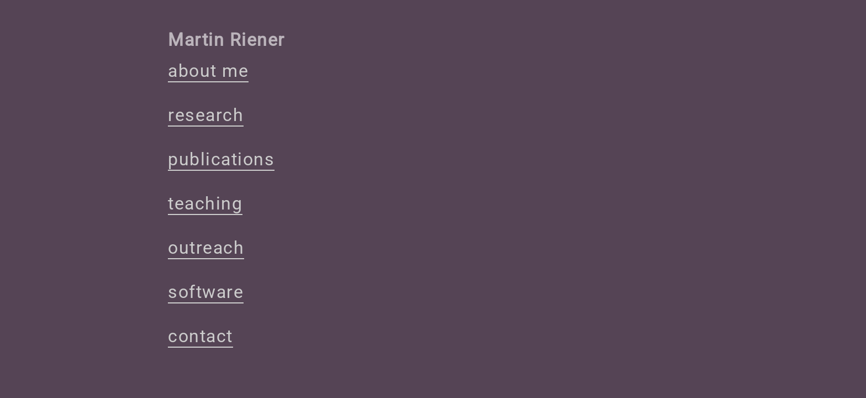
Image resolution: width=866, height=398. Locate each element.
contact (200, 336)
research (206, 114)
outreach (206, 247)
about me (208, 70)
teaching (205, 203)
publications (221, 159)
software (206, 291)
